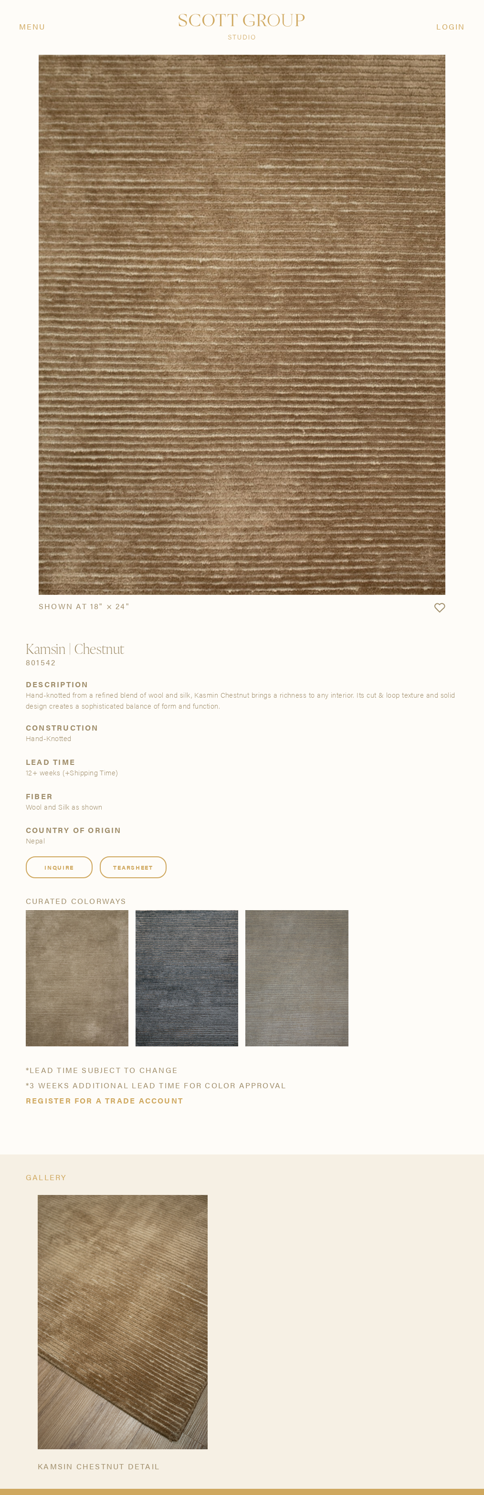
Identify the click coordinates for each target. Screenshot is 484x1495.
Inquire (59, 867)
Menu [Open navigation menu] (32, 26)
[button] (439, 608)
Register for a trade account (104, 1100)
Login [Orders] (450, 26)
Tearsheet (133, 867)
